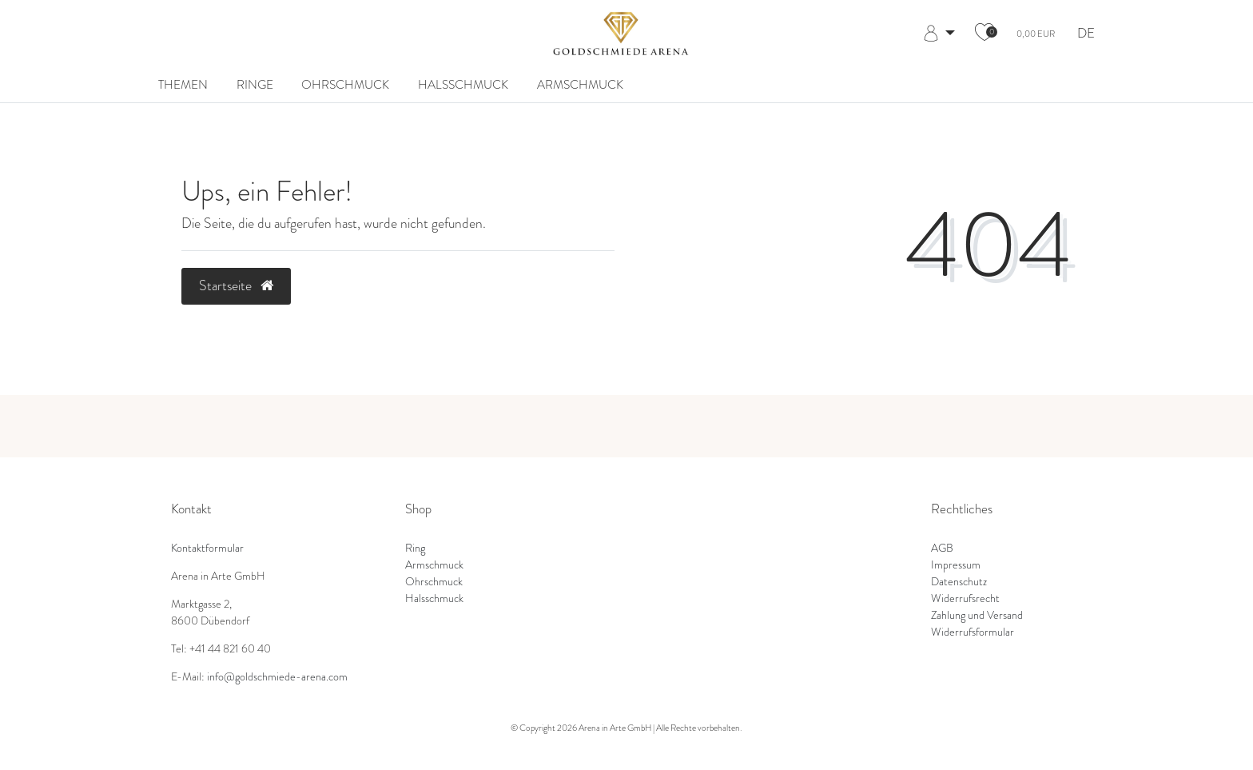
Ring (415, 548)
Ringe (255, 84)
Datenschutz (959, 581)
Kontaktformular (207, 548)
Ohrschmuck (345, 84)
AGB (942, 548)
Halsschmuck (463, 84)
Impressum (956, 565)
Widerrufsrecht (965, 598)
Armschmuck (580, 84)
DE (1086, 34)
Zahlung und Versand (977, 615)
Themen (183, 84)
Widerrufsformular (972, 632)
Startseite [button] (236, 285)
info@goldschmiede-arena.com (277, 676)
